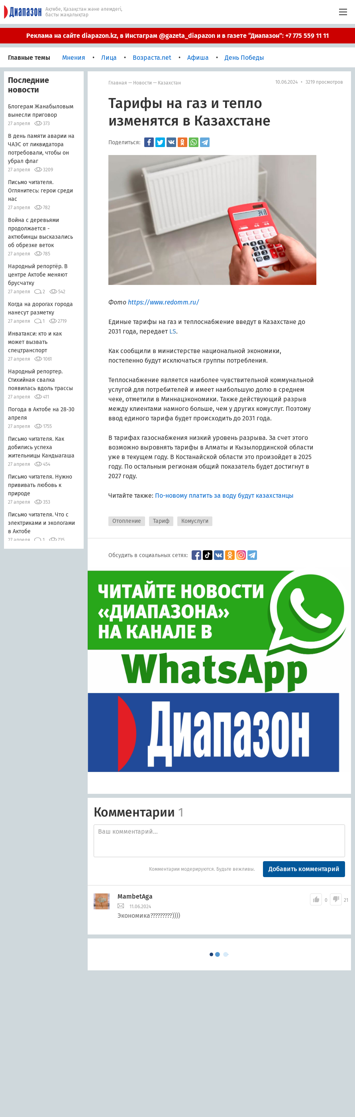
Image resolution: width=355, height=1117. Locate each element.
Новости (142, 83)
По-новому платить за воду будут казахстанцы (224, 495)
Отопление (126, 521)
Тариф (161, 521)
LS (172, 331)
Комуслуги (194, 521)
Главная (117, 83)
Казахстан (169, 83)
